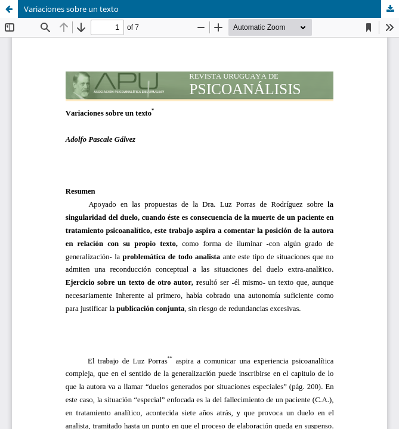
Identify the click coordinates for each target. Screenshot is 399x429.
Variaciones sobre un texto (71, 9)
